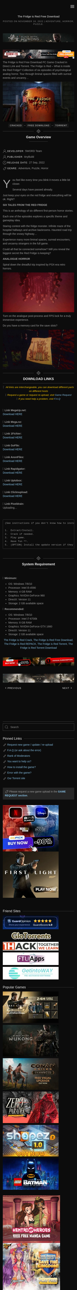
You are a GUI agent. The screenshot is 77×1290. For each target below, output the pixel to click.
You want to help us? (19, 761)
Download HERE (12, 414)
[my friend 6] (31, 958)
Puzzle (38, 24)
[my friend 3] (31, 945)
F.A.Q (57, 398)
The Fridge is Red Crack (18, 640)
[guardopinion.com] (31, 922)
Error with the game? (19, 772)
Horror (67, 21)
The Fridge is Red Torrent (52, 643)
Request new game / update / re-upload (30, 744)
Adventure (53, 21)
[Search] (38, 727)
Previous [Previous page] (13, 688)
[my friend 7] (31, 972)
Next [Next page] (67, 688)
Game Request (63, 395)
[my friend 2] (31, 935)
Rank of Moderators (18, 755)
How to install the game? (21, 767)
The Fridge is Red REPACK (20, 643)
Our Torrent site (16, 778)
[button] (72, 6)
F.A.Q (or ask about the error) (24, 750)
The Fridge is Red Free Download (53, 640)
